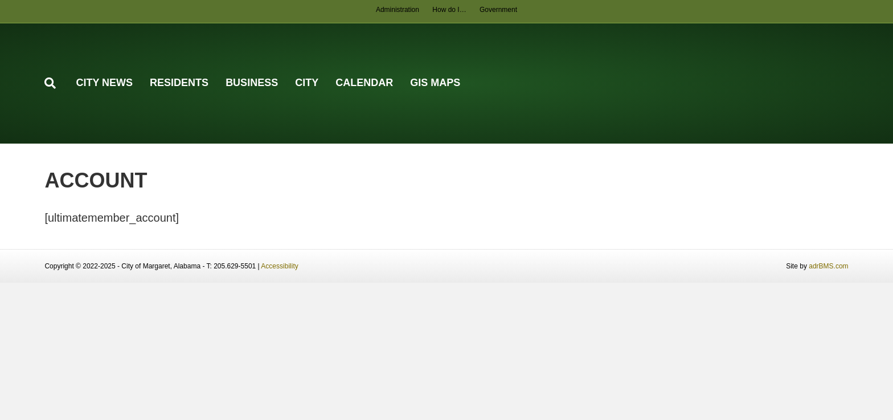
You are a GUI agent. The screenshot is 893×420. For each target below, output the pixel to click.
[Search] (55, 83)
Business (252, 82)
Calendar (364, 82)
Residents (179, 82)
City (306, 82)
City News (104, 82)
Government (498, 10)
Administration (397, 10)
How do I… (449, 10)
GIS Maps (435, 82)
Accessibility (279, 266)
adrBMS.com (828, 266)
